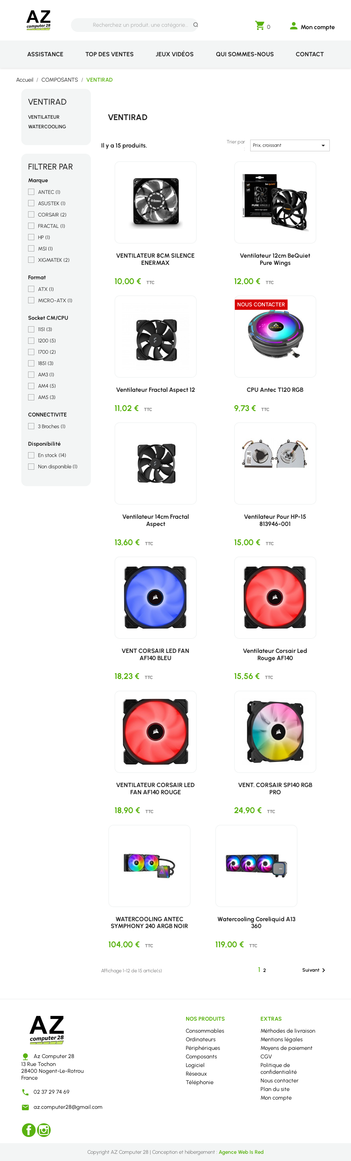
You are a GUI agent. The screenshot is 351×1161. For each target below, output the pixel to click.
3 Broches (51, 426)
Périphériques (203, 1048)
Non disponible (57, 467)
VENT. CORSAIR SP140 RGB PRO (275, 788)
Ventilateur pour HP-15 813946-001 (275, 520)
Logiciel (195, 1065)
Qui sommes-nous (245, 54)
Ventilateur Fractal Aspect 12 (155, 389)
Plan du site (275, 1089)
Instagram (44, 1130)
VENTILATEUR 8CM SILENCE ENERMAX (155, 259)
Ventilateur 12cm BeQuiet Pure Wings (275, 259)
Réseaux (196, 1073)
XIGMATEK (54, 260)
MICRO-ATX (55, 300)
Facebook (29, 1130)
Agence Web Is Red (241, 1152)
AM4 (47, 386)
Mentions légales (282, 1039)
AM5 (47, 397)
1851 (45, 363)
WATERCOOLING (47, 127)
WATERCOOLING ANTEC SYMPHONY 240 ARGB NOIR (149, 922)
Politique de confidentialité (279, 1068)
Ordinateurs (201, 1039)
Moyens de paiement (287, 1048)
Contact (310, 54)
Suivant (315, 970)
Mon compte (276, 1097)
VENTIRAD (47, 102)
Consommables (205, 1031)
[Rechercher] (134, 25)
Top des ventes (109, 54)
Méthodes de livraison (288, 1031)
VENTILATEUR (44, 117)
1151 (45, 329)
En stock (52, 455)
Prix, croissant (290, 145)
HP (44, 237)
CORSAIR (52, 215)
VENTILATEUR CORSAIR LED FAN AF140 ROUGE (155, 788)
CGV (266, 1056)
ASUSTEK (51, 203)
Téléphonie (200, 1082)
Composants (201, 1056)
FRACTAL (51, 226)
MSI (45, 249)
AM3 (46, 375)
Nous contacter (280, 1080)
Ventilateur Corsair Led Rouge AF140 (275, 654)
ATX (46, 289)
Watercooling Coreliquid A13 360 (256, 922)
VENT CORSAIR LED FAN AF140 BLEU (155, 654)
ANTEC (49, 192)
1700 (47, 352)
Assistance (45, 54)
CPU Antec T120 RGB (275, 389)
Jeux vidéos (175, 54)
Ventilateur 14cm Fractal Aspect (155, 520)
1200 (47, 341)
